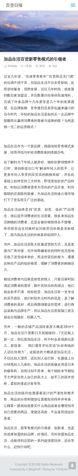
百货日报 (14, 5)
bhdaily (12, 66)
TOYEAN (61, 469)
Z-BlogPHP (33, 469)
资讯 (42, 66)
